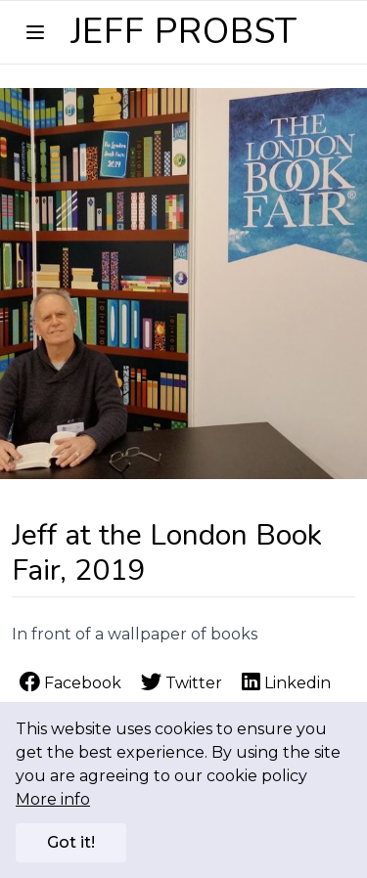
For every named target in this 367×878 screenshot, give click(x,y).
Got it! (71, 842)
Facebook (72, 683)
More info (53, 799)
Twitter (183, 683)
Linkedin (286, 683)
